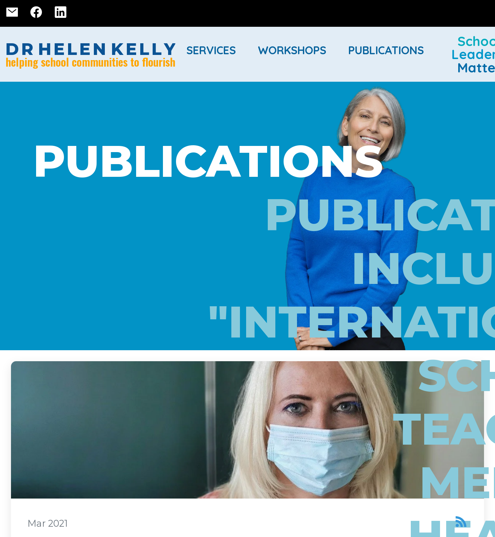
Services (211, 50)
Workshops (292, 50)
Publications (386, 50)
